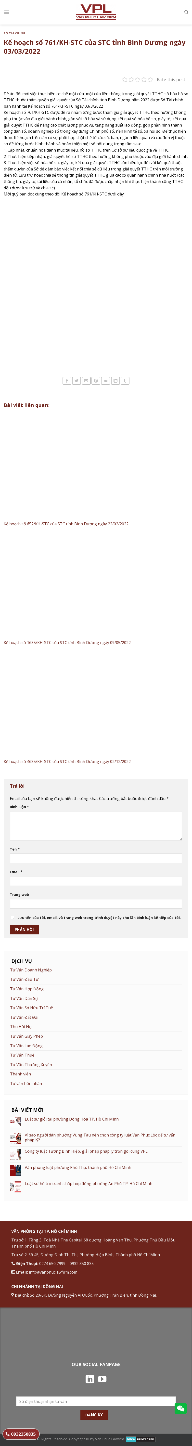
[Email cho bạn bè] (86, 381)
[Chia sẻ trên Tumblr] (125, 381)
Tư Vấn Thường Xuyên (31, 1064)
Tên (15, 849)
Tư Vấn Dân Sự (24, 998)
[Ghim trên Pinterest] (95, 381)
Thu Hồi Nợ (21, 1026)
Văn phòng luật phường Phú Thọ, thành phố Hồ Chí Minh (78, 1167)
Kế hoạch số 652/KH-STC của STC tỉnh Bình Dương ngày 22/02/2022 (66, 524)
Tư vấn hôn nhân (26, 1083)
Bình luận (19, 806)
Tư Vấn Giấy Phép (26, 1036)
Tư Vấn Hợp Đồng (27, 989)
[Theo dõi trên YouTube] (102, 1379)
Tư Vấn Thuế (22, 1055)
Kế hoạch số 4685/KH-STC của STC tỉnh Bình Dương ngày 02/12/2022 (67, 761)
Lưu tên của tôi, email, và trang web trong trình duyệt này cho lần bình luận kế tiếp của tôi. (99, 917)
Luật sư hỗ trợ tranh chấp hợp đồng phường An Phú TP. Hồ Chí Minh (88, 1183)
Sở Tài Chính (14, 33)
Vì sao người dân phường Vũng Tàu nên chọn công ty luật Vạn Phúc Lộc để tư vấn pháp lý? (100, 1137)
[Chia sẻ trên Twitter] (76, 381)
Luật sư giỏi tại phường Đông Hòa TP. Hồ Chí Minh (72, 1119)
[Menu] (7, 12)
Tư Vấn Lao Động (26, 1045)
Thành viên (20, 1074)
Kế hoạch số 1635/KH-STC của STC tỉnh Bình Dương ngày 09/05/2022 (67, 642)
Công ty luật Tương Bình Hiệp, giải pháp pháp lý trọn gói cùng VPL (86, 1151)
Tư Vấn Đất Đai (24, 1017)
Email (16, 871)
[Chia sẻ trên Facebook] (67, 381)
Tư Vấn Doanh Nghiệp (31, 970)
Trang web (19, 894)
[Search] (186, 12)
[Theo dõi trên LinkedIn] (90, 1379)
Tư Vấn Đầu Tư (24, 979)
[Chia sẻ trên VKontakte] (105, 381)
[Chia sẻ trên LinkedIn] (115, 381)
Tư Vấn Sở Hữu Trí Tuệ (31, 1007)
